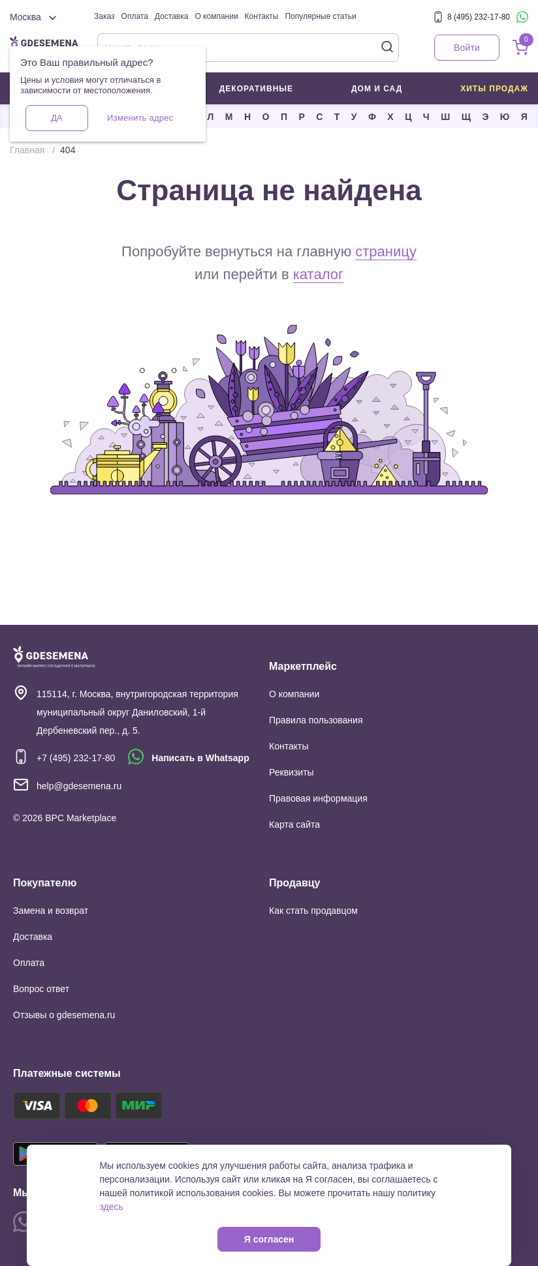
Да (56, 118)
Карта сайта (294, 824)
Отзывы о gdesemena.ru (64, 1015)
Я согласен (269, 1239)
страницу (386, 251)
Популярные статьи (320, 16)
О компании (216, 16)
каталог (318, 274)
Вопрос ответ (41, 989)
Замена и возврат (50, 910)
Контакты (262, 16)
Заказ (104, 16)
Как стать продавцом (313, 910)
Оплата (134, 16)
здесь (111, 1206)
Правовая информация (318, 798)
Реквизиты (291, 772)
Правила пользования (316, 720)
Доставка (172, 16)
